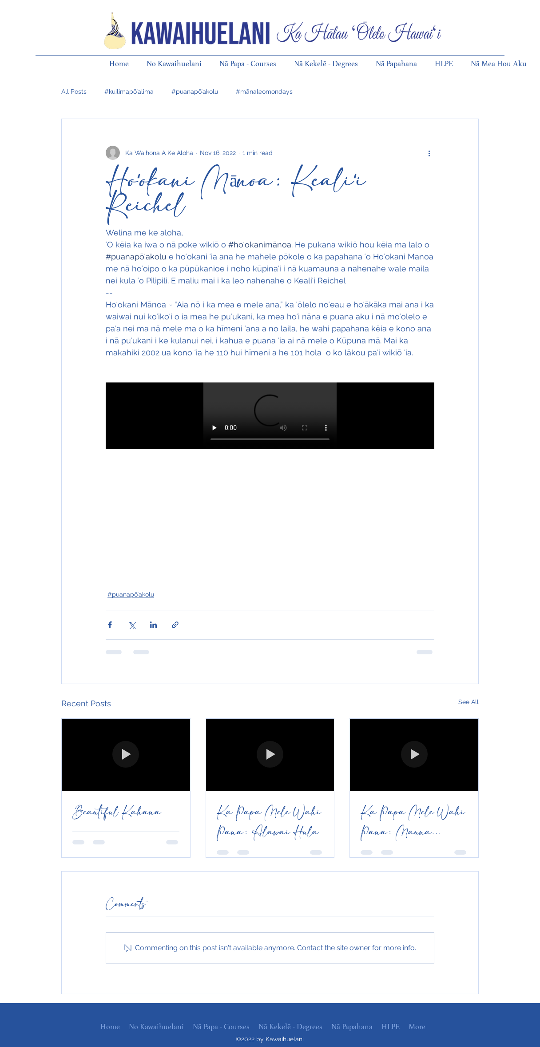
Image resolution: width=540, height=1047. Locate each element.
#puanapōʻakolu (194, 91)
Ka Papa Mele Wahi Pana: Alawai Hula (269, 822)
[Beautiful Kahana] (126, 755)
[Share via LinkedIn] (153, 625)
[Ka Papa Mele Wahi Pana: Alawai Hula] (270, 755)
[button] (178, 64)
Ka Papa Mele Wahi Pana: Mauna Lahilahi (413, 822)
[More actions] (429, 152)
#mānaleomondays (264, 91)
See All (468, 701)
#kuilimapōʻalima (129, 91)
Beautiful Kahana (116, 812)
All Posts (74, 91)
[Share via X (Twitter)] (131, 625)
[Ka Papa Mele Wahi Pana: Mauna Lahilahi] (414, 755)
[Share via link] (175, 625)
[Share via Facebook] (110, 625)
